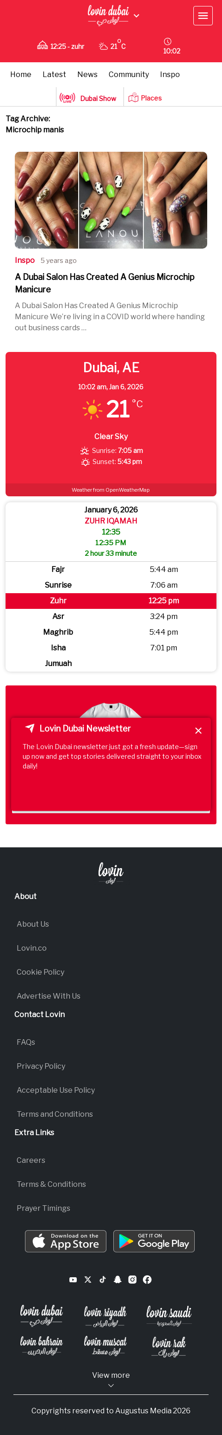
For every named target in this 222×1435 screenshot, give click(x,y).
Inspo (170, 74)
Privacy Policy (41, 1066)
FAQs (26, 1042)
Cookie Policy (40, 972)
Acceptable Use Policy (56, 1090)
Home (20, 74)
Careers (31, 1160)
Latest (54, 74)
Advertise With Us (48, 996)
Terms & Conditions (51, 1184)
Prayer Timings (43, 1208)
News (87, 74)
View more (111, 1380)
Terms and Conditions (55, 1114)
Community (129, 74)
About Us (33, 924)
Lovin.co (32, 948)
